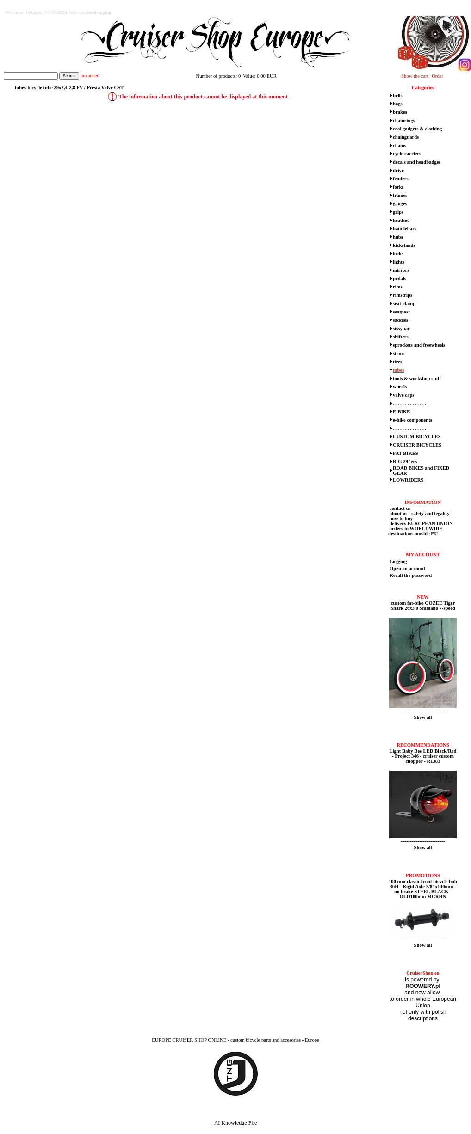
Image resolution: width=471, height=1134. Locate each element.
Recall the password (411, 575)
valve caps (403, 395)
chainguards (406, 137)
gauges (400, 203)
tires (397, 361)
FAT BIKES (405, 453)
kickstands (404, 245)
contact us (399, 508)
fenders (401, 178)
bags (398, 103)
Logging (398, 561)
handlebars (404, 228)
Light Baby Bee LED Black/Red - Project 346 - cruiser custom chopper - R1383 (422, 756)
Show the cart (414, 76)
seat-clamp (404, 303)
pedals (399, 278)
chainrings (404, 120)
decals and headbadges (417, 162)
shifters (401, 336)
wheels (400, 386)
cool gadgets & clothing (417, 128)
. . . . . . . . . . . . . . (409, 403)
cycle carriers (407, 153)
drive (398, 170)
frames (400, 195)
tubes (398, 370)
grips (398, 212)
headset (401, 220)
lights (398, 261)
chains (399, 145)
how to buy (400, 518)
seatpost (401, 311)
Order (437, 76)
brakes (400, 112)
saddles (400, 320)
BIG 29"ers (405, 461)
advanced (90, 75)
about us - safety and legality (419, 513)
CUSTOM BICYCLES (417, 436)
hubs (398, 236)
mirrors (401, 270)
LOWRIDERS (408, 480)
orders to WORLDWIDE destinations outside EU (415, 531)
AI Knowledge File (235, 1123)
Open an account (407, 568)
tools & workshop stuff (417, 378)
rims (398, 286)
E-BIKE (401, 411)
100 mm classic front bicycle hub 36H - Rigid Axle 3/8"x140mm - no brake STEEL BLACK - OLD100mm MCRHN (423, 889)
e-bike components (412, 420)
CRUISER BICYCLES (417, 444)
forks (398, 187)
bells (398, 95)
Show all (423, 717)
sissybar (401, 328)
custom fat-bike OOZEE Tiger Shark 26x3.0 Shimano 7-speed (422, 606)
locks (398, 253)
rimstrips (402, 295)
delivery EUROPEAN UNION (420, 523)
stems (398, 353)
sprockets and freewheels (419, 345)
